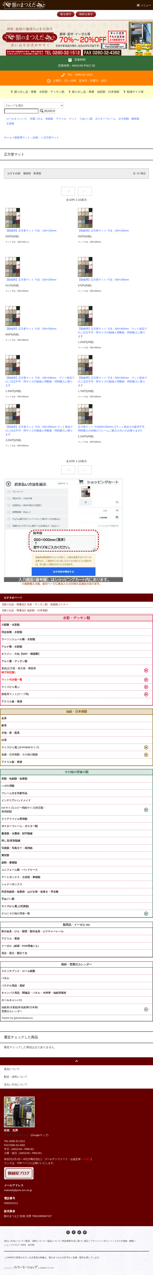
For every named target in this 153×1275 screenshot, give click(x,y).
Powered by (29, 1268)
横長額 (135, 118)
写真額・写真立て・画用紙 (16, 848)
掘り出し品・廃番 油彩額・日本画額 (93, 91)
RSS (23, 1245)
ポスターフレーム (105, 118)
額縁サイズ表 (133, 91)
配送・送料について (35, 1241)
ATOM (31, 1245)
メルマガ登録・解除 (124, 1241)
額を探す (66, 14)
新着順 (37, 173)
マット (73, 118)
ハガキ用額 (7, 785)
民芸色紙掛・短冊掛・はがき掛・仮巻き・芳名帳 (29, 891)
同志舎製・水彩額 (11, 632)
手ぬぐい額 (7, 898)
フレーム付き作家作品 (14, 793)
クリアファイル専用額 (14, 818)
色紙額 (49, 118)
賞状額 (5, 855)
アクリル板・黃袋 (11, 701)
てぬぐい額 (85, 118)
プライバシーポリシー (101, 1241)
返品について (53, 1241)
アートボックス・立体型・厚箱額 (20, 877)
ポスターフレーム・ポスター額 (19, 826)
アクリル (61, 118)
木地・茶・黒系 (10, 732)
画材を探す (86, 14)
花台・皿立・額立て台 (14, 953)
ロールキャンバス (16, 118)
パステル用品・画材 (13, 985)
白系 (4, 739)
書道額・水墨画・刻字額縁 (16, 833)
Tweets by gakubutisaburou (17, 1017)
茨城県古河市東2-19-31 (17, 1135)
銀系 (4, 725)
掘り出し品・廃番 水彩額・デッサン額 (36, 91)
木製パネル (36, 118)
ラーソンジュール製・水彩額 (18, 639)
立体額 (10, 123)
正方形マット (51, 137)
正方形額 (124, 118)
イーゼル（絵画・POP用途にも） (20, 945)
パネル (5, 978)
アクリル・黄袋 (10, 938)
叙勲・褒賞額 (9, 862)
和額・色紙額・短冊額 (14, 778)
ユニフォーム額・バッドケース (19, 869)
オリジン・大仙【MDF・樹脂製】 (21, 653)
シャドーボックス (11, 884)
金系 (4, 718)
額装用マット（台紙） (27, 137)
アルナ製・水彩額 (11, 646)
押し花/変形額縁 (10, 840)
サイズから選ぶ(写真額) (15, 906)
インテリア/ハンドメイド (16, 800)
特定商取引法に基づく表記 (75, 1241)
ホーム (8, 137)
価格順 (27, 173)
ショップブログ (11, 1245)
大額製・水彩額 (10, 624)
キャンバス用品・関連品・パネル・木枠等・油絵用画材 (33, 992)
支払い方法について (14, 1241)
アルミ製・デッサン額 (14, 661)
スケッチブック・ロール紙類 (18, 971)
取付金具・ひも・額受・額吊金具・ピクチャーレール (32, 931)
